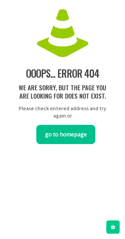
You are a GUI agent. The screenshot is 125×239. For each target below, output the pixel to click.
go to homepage (66, 134)
